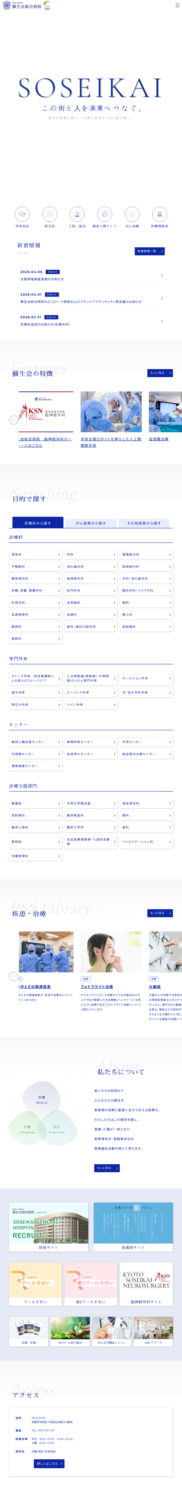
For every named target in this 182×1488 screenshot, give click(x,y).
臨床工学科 (75, 830)
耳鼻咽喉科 (20, 616)
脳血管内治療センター (139, 756)
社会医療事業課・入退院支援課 (88, 845)
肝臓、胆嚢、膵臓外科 (27, 592)
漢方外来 (18, 695)
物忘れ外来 (20, 707)
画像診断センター (80, 744)
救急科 (17, 556)
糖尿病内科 (20, 580)
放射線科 (129, 628)
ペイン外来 (75, 707)
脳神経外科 (75, 580)
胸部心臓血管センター (28, 744)
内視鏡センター (23, 756)
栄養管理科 (20, 859)
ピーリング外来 (78, 695)
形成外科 (18, 604)
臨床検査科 (75, 818)
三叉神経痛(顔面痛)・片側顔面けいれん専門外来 (88, 680)
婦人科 (127, 616)
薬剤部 (17, 845)
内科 (70, 556)
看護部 (17, 806)
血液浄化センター (80, 756)
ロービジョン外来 (135, 680)
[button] (13, 421)
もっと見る (157, 374)
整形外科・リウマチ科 (138, 592)
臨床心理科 (20, 830)
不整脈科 (18, 568)
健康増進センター (25, 768)
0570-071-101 (46, 1433)
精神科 (17, 628)
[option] (53, 421)
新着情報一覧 (146, 251)
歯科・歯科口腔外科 (82, 628)
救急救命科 (131, 806)
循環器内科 (131, 556)
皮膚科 (72, 616)
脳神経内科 (131, 568)
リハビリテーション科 (138, 845)
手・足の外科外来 (135, 695)
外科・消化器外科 (135, 580)
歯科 (125, 830)
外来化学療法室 (79, 806)
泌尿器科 (74, 604)
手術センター (132, 744)
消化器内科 (75, 568)
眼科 (125, 604)
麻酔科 (17, 640)
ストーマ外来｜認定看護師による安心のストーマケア (33, 680)
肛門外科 (74, 592)
